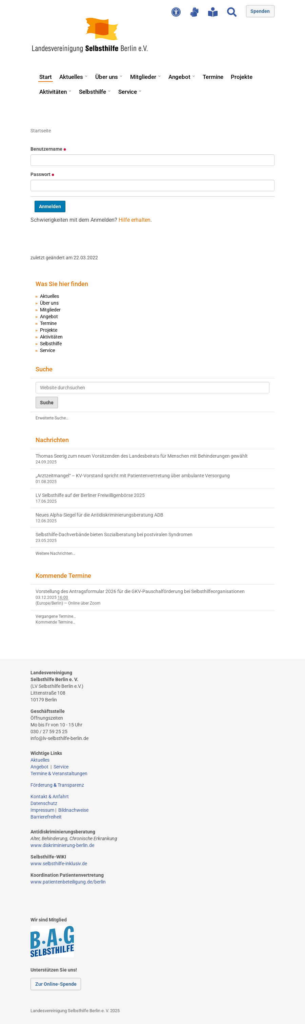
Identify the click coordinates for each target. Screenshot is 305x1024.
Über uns (106, 76)
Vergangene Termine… (56, 616)
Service (127, 91)
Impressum (42, 810)
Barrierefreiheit (46, 817)
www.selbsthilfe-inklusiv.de (58, 863)
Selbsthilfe (92, 91)
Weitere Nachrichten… (55, 553)
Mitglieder (143, 76)
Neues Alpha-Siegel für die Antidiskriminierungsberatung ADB (99, 515)
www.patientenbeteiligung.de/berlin (68, 882)
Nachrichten (52, 439)
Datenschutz (43, 803)
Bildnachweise (73, 810)
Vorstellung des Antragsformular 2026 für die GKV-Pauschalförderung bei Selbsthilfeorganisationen (140, 591)
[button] (86, 73)
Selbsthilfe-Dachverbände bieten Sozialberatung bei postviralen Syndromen (114, 534)
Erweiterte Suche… (52, 418)
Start (45, 76)
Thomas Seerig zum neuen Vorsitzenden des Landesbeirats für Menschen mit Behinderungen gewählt (142, 456)
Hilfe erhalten (134, 220)
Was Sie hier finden (62, 283)
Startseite (40, 130)
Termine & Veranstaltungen (58, 773)
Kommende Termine (63, 575)
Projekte (241, 76)
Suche (44, 369)
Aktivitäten (53, 91)
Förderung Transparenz (57, 785)
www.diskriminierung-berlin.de (62, 845)
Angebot (179, 76)
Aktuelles (71, 76)
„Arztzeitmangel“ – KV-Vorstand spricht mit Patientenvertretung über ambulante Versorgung (133, 475)
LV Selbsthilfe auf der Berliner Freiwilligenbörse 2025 (90, 495)
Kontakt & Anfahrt (49, 796)
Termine (213, 76)
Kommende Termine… (55, 622)
